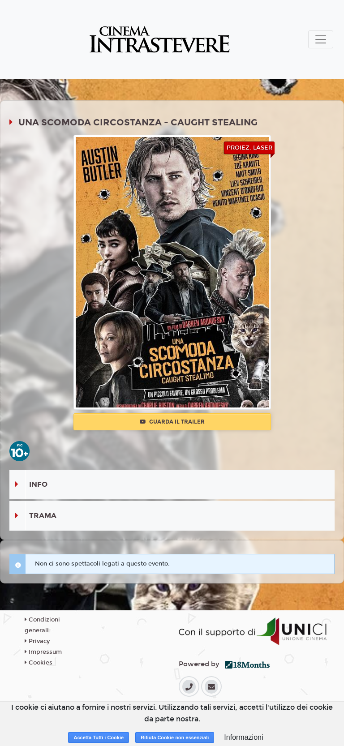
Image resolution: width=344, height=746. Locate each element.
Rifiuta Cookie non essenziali (175, 737)
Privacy (37, 641)
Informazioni (243, 737)
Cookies (38, 662)
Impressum (43, 652)
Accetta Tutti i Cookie (98, 737)
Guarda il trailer (172, 422)
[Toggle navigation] (320, 39)
